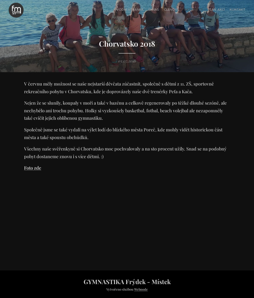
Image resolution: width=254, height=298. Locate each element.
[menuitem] (221, 10)
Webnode (141, 289)
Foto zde (32, 168)
